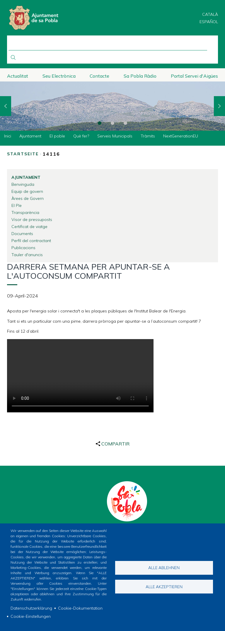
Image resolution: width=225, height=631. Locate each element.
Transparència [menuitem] (25, 212)
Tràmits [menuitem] (148, 136)
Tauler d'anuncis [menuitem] (27, 254)
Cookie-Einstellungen (31, 616)
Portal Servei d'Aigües (194, 76)
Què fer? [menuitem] (81, 136)
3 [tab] (125, 123)
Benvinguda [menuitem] (22, 184)
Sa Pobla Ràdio (140, 76)
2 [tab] (112, 123)
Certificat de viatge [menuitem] (29, 226)
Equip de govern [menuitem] (27, 191)
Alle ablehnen (164, 567)
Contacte (99, 76)
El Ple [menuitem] (16, 205)
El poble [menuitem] (57, 136)
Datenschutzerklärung (31, 608)
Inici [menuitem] (7, 136)
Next (219, 106)
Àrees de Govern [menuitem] (27, 198)
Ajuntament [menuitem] (30, 136)
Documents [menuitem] (22, 233)
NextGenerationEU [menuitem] (180, 136)
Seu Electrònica (59, 76)
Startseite (23, 154)
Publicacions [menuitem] (23, 247)
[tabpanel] (112, 106)
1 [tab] (99, 123)
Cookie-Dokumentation (80, 608)
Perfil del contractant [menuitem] (31, 240)
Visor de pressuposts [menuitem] (31, 219)
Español (209, 21)
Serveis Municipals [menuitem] (114, 136)
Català (210, 14)
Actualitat (17, 76)
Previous (5, 106)
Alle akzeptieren (164, 586)
